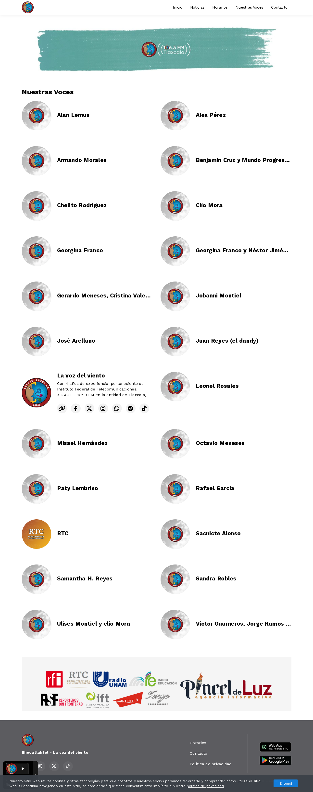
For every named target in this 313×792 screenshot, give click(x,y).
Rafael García (215, 488)
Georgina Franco (80, 250)
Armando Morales (82, 160)
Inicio (177, 7)
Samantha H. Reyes (85, 578)
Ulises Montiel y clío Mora (93, 623)
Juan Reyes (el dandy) (227, 340)
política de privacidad (205, 786)
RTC (63, 533)
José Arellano (76, 340)
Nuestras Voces (249, 7)
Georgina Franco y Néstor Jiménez (244, 250)
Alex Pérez (211, 115)
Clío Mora (209, 205)
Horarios (219, 7)
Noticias (197, 7)
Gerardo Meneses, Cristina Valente (106, 295)
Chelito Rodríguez (82, 205)
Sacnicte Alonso (218, 533)
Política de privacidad (211, 764)
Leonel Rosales (217, 386)
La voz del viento (81, 375)
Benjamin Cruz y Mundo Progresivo (244, 160)
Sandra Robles (216, 578)
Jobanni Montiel (218, 295)
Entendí (285, 783)
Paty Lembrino (77, 488)
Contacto (279, 7)
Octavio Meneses (220, 443)
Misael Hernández (82, 443)
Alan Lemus (73, 115)
